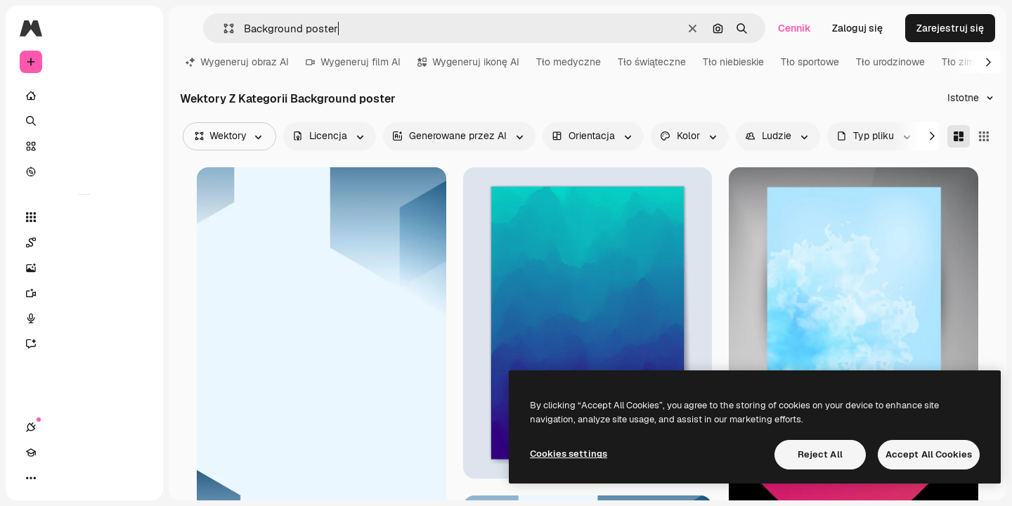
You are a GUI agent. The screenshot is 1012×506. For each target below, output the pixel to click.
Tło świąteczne (652, 62)
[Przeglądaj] (84, 171)
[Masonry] (958, 136)
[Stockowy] (84, 146)
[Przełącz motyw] (81, 478)
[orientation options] (593, 136)
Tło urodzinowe (890, 62)
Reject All (820, 454)
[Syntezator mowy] (84, 318)
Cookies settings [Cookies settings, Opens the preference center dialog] (568, 454)
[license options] (329, 136)
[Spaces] (84, 242)
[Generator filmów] (84, 293)
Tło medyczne (568, 62)
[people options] (778, 136)
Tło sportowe (810, 62)
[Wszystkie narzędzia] (84, 217)
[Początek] (84, 95)
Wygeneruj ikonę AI (468, 62)
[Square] (984, 136)
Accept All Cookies (928, 454)
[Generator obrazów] (84, 268)
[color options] (690, 136)
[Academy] (56, 478)
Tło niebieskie (733, 62)
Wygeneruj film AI (353, 62)
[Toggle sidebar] (137, 28)
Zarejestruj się (950, 28)
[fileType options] (875, 136)
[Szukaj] (84, 121)
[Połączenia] (31, 478)
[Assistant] (84, 343)
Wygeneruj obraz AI (237, 62)
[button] (223, 28)
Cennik (794, 28)
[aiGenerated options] (459, 136)
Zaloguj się (857, 28)
